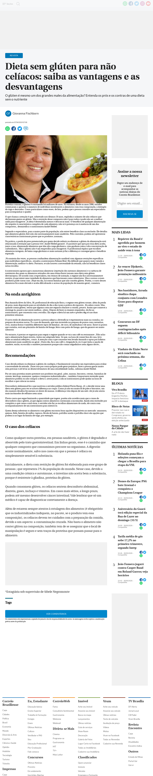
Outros (133, 751)
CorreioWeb (61, 701)
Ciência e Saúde (9, 743)
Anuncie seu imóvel (86, 711)
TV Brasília (136, 701)
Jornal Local (133, 711)
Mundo (5, 731)
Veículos (81, 771)
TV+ (55, 750)
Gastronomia (58, 715)
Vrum (107, 701)
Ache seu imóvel (85, 706)
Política (5, 718)
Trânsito (6, 763)
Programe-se (58, 738)
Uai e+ (131, 765)
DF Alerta (132, 706)
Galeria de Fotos (85, 739)
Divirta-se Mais (63, 729)
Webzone (57, 719)
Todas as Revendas (111, 739)
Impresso (9, 769)
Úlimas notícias (84, 723)
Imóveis (81, 767)
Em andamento (34, 771)
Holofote (6, 751)
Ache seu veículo (110, 706)
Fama (55, 706)
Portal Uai (132, 761)
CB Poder (132, 715)
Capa (4, 710)
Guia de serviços (85, 727)
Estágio (31, 719)
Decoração (83, 735)
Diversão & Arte (9, 735)
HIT (54, 746)
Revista (131, 738)
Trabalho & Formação (37, 715)
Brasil (4, 722)
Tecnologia (7, 755)
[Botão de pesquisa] (17, 3)
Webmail (57, 723)
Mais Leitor (58, 754)
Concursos (35, 757)
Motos (106, 731)
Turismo (5, 759)
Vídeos (106, 727)
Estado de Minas (135, 757)
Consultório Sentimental (63, 711)
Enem (30, 723)
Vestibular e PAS (35, 735)
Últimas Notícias (35, 727)
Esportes (6, 739)
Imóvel (83, 701)
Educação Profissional (37, 743)
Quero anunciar (84, 763)
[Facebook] (131, 5)
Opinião (5, 747)
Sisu (29, 739)
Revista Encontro (135, 726)
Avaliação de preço (111, 723)
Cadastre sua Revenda (113, 743)
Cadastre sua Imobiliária (88, 751)
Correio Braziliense (10, 703)
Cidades (5, 714)
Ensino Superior (34, 711)
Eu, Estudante (38, 701)
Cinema (56, 734)
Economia (6, 726)
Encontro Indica (135, 746)
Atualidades (133, 742)
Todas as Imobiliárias (87, 747)
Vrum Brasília (134, 719)
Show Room (83, 731)
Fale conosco (33, 751)
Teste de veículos (110, 719)
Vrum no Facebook (111, 735)
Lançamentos (84, 719)
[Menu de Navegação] (8, 3)
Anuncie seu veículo (111, 711)
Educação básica (35, 706)
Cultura (31, 731)
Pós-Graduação (34, 747)
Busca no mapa (84, 715)
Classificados (87, 757)
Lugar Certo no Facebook (89, 743)
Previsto (31, 767)
